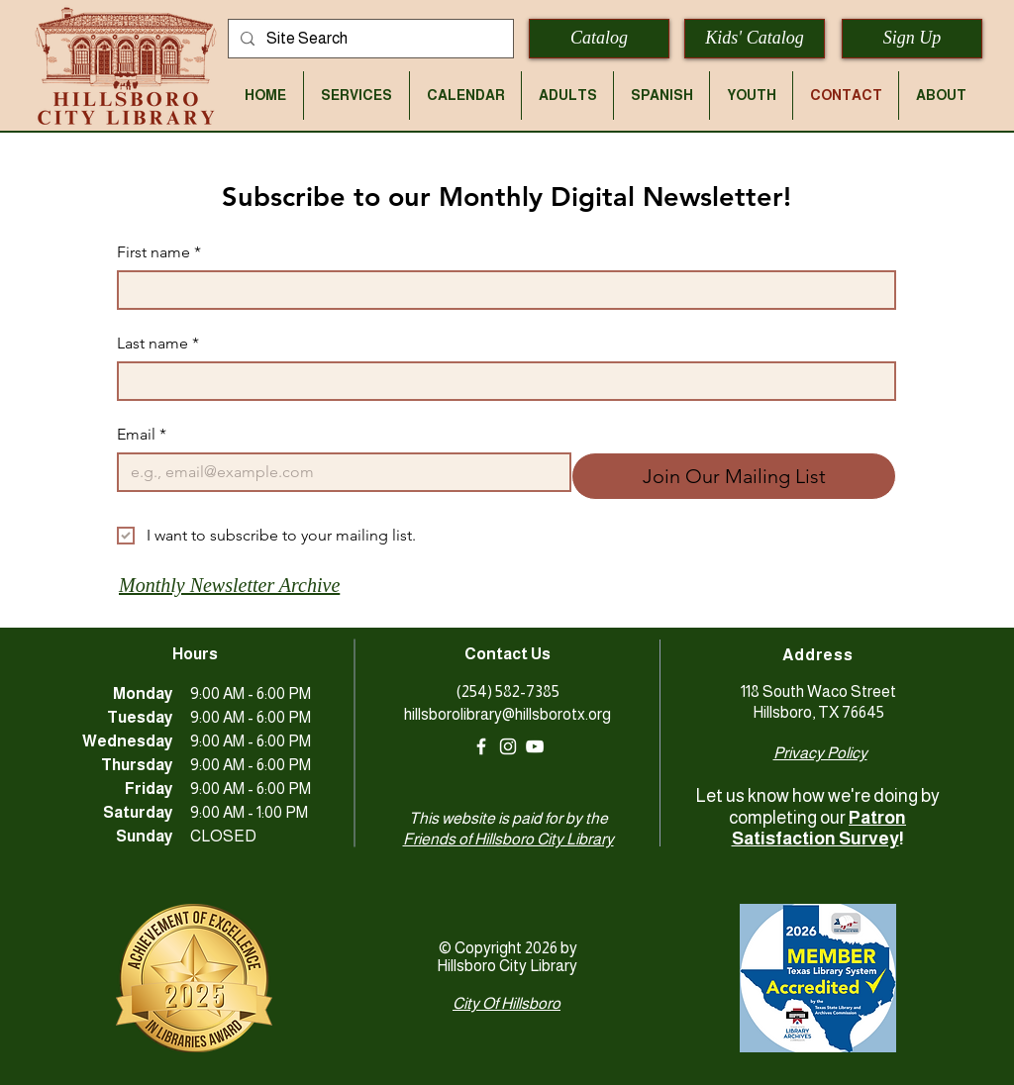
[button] (356, 95)
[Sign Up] (912, 38)
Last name (158, 343)
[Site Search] (368, 38)
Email (141, 434)
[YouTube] (535, 746)
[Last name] (500, 381)
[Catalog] (599, 38)
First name (159, 252)
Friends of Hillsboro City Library (508, 839)
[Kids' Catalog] (754, 38)
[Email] (338, 472)
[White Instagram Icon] (508, 746)
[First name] (500, 290)
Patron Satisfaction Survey (819, 828)
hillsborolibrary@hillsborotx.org (507, 714)
